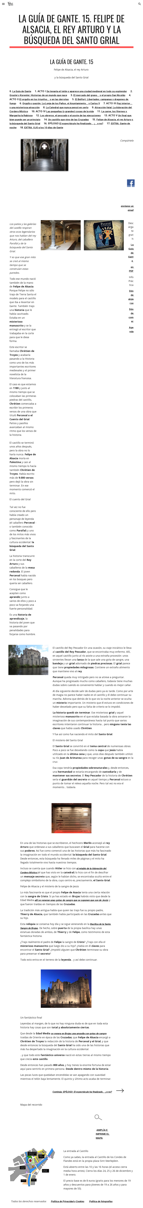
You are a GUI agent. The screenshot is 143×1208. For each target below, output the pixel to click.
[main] (71, 30)
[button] (3, 4)
